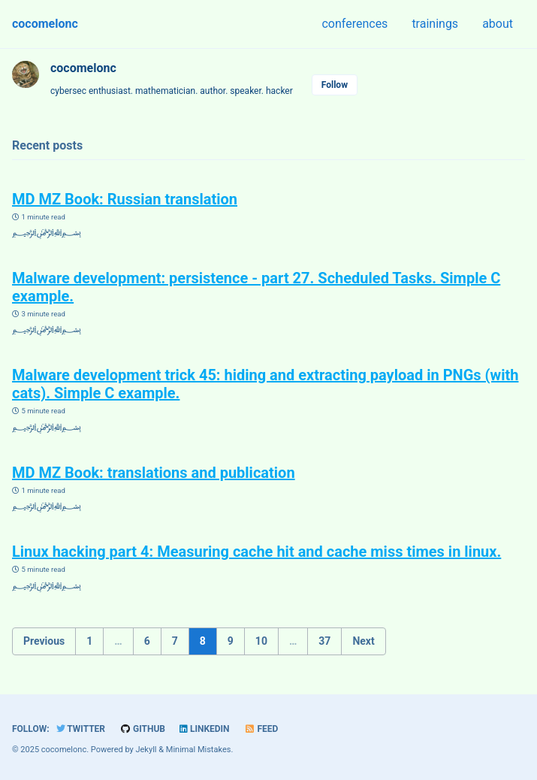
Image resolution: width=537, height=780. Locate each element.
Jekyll (145, 749)
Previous (44, 641)
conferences (354, 24)
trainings (435, 24)
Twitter (80, 729)
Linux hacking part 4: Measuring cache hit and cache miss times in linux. (256, 552)
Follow (334, 85)
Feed (261, 729)
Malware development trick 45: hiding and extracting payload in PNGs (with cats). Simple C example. (265, 384)
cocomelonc (45, 24)
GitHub (142, 729)
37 (324, 641)
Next (363, 641)
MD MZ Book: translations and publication (153, 473)
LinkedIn (205, 729)
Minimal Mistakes (198, 749)
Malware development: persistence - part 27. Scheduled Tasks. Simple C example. (256, 287)
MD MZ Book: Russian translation (124, 199)
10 (261, 641)
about (497, 24)
